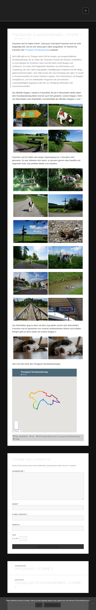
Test (14, 535)
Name (15, 504)
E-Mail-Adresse (20, 514)
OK (39, 605)
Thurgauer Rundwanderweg (37, 50)
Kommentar (18, 471)
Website (16, 525)
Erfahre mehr (52, 605)
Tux (33, 436)
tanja (17, 439)
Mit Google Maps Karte (47, 436)
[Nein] (92, 603)
